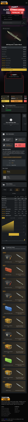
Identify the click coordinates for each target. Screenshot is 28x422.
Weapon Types (16, 15)
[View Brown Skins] (4, 171)
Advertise (16, 408)
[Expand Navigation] (23, 23)
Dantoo (5, 419)
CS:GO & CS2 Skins (5, 408)
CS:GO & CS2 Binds (5, 409)
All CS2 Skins (10, 15)
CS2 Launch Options (5, 410)
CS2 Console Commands (6, 413)
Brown (8, 171)
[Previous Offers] (3, 115)
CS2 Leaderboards (4, 415)
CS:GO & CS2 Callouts (5, 412)
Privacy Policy (17, 410)
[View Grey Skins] (4, 177)
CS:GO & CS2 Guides (5, 414)
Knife (5, 17)
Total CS (3, 15)
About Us (16, 409)
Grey (8, 176)
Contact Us (17, 412)
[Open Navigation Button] (26, 2)
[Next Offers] (24, 115)
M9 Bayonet (10, 17)
